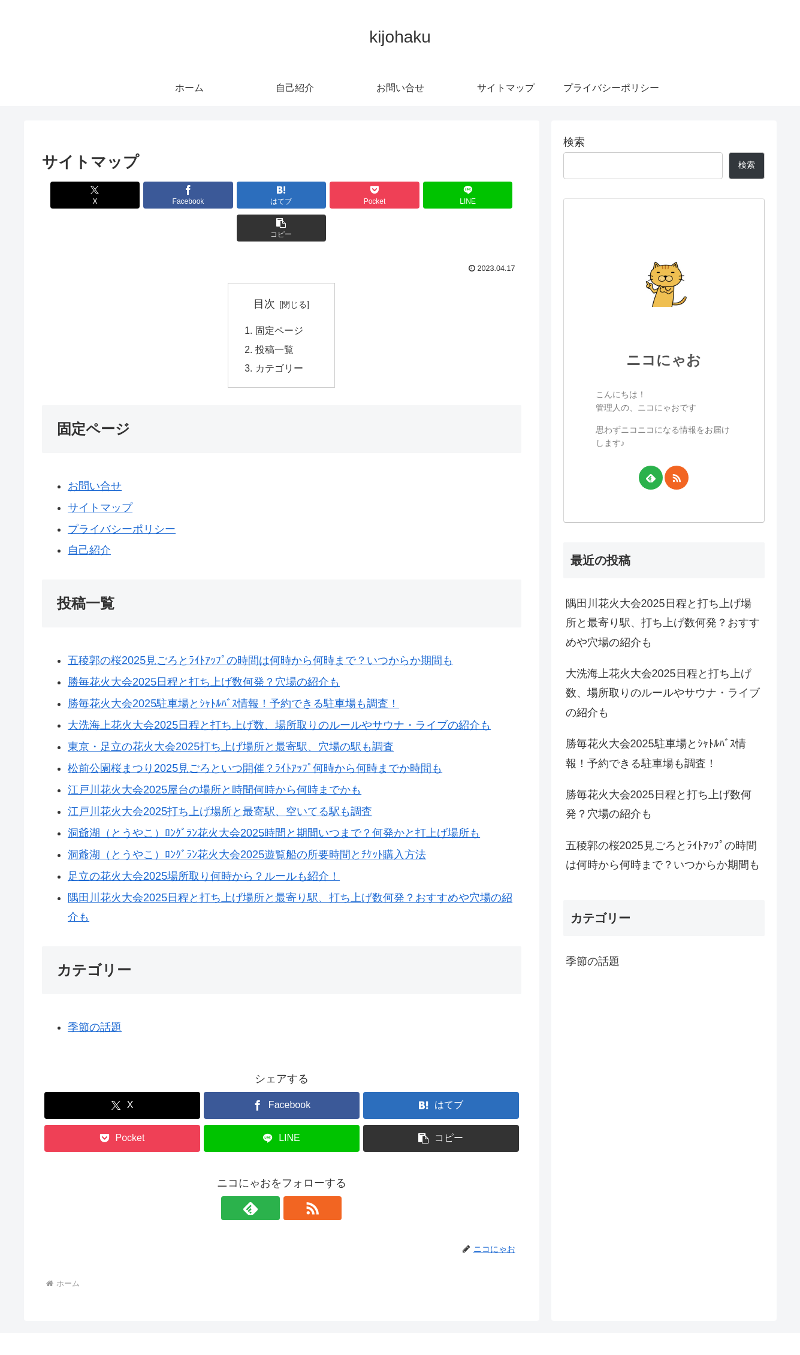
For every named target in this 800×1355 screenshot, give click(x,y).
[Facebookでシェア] (160, 195)
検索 (574, 142)
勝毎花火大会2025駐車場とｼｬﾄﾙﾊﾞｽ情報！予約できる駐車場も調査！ (656, 753)
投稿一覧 (274, 317)
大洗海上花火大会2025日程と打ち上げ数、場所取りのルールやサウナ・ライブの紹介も (663, 693)
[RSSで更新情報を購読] (295, 1177)
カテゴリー (279, 336)
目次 (264, 271)
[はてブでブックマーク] (241, 195)
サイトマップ (100, 476)
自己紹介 (89, 520)
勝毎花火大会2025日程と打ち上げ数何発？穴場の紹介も (658, 804)
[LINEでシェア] (402, 195)
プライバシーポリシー (122, 498)
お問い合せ (95, 455)
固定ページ (279, 297)
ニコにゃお (663, 360)
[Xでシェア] (80, 195)
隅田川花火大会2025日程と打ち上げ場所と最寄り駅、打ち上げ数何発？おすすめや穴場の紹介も (663, 622)
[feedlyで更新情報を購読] (268, 1177)
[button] (482, 195)
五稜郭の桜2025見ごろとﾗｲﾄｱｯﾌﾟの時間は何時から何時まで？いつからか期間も (663, 855)
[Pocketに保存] (321, 195)
